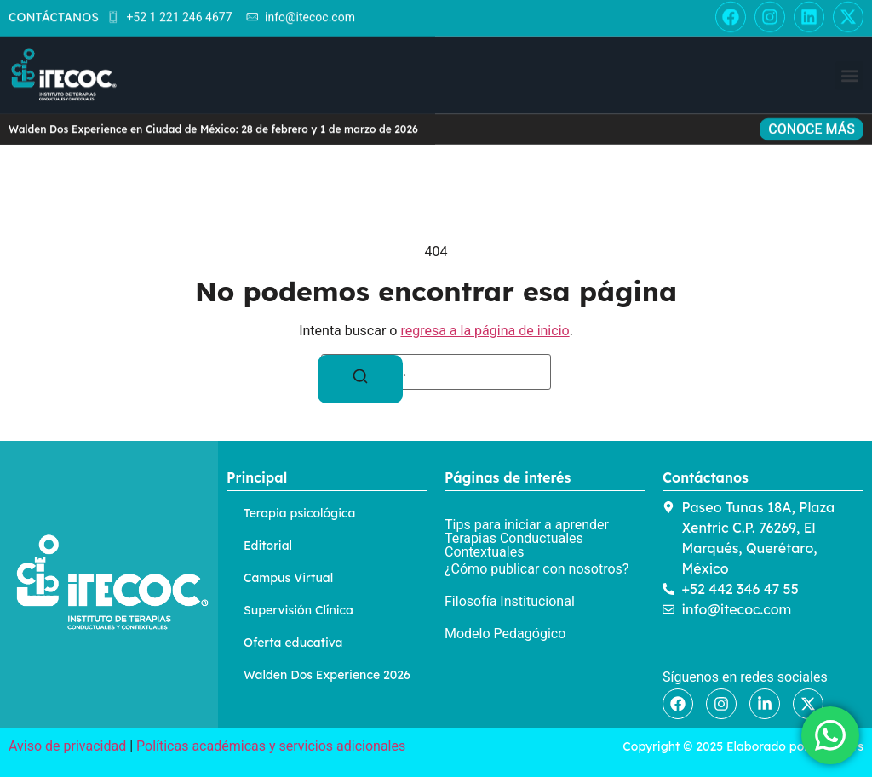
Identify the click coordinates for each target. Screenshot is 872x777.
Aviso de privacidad (67, 746)
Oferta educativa (293, 642)
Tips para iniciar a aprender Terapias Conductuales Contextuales (527, 538)
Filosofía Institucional (510, 601)
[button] (849, 61)
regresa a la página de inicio (484, 331)
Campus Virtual (288, 578)
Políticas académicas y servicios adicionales (270, 746)
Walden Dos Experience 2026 (327, 675)
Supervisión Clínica (298, 610)
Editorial (268, 545)
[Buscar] (360, 379)
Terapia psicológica (299, 513)
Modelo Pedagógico (505, 634)
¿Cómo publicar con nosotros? (536, 569)
